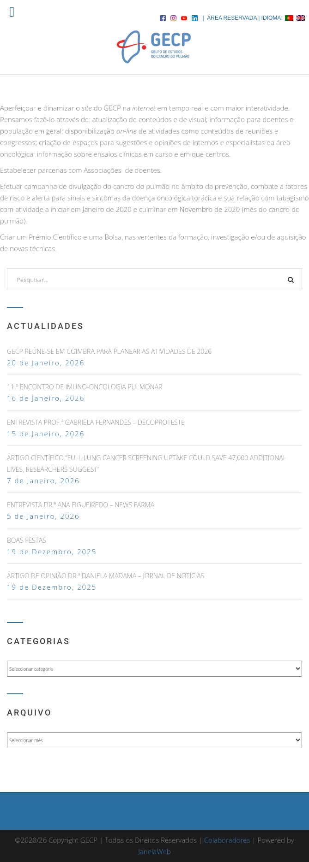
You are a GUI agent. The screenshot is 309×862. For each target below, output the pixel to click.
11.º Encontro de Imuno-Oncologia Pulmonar (84, 386)
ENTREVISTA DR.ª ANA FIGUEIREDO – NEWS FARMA (80, 504)
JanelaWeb (154, 851)
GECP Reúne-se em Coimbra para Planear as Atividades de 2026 (109, 351)
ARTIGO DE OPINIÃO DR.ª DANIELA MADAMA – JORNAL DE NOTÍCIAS (105, 575)
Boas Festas (26, 540)
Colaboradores (227, 839)
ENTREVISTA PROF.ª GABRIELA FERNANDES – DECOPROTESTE (96, 422)
